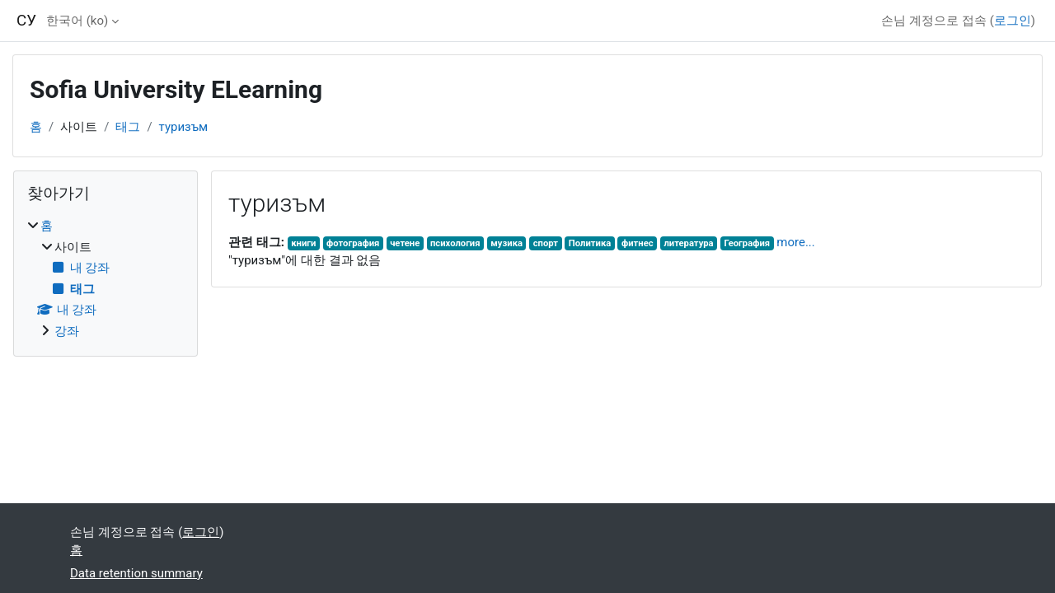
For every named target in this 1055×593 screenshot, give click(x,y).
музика (506, 243)
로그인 (1012, 20)
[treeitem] (105, 278)
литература (688, 243)
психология (455, 243)
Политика (590, 243)
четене (405, 243)
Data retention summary (136, 573)
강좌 (66, 331)
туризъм (184, 126)
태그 (127, 126)
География (747, 243)
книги (303, 243)
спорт (545, 243)
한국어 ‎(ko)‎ (77, 20)
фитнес (637, 243)
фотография (352, 243)
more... (795, 242)
